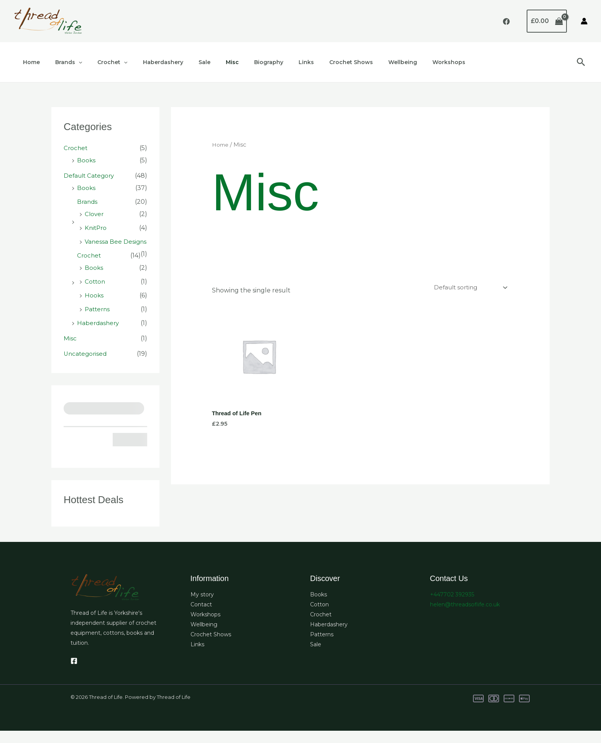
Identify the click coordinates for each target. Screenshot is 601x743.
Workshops (400, 62)
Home (29, 62)
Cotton (95, 293)
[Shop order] (467, 288)
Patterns (98, 321)
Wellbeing (359, 62)
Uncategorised (86, 366)
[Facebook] (506, 21)
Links (271, 62)
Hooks (94, 307)
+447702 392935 (452, 606)
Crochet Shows (312, 62)
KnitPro (96, 227)
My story (202, 606)
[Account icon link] (584, 21)
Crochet (101, 62)
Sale (184, 62)
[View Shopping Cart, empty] (547, 21)
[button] (581, 62)
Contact (201, 616)
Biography (238, 62)
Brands (61, 62)
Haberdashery (147, 62)
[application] (71, 62)
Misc (206, 62)
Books (86, 160)
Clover (95, 214)
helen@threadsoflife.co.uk (465, 616)
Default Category (90, 175)
